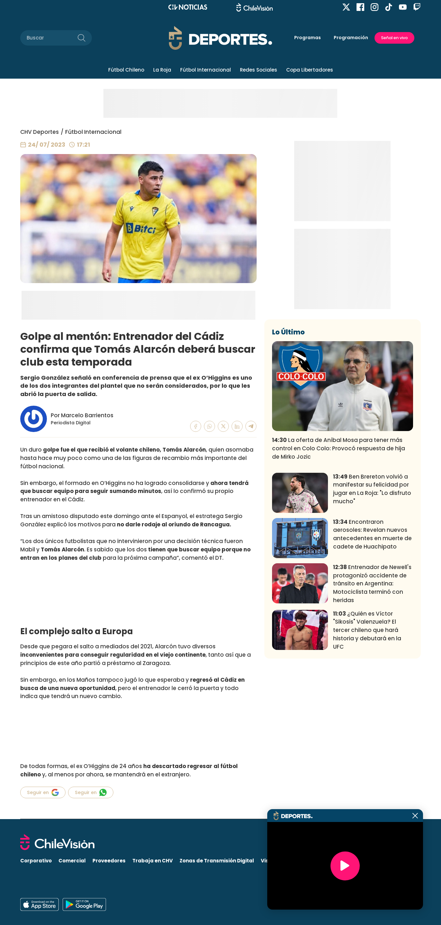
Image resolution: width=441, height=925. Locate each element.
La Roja (162, 69)
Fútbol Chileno (126, 69)
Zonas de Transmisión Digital (217, 860)
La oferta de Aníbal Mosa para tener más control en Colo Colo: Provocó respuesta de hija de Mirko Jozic (338, 543)
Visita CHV (274, 860)
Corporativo (36, 860)
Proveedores (109, 860)
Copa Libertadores (309, 69)
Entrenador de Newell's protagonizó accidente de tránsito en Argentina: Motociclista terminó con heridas (372, 678)
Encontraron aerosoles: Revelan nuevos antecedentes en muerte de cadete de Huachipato (372, 629)
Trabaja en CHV (152, 860)
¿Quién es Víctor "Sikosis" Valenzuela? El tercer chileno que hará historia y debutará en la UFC (367, 725)
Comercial (72, 860)
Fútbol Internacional (205, 69)
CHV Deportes (39, 132)
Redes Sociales (258, 69)
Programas (307, 37)
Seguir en (43, 792)
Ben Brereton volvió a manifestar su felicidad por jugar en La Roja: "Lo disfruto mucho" (372, 584)
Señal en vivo (394, 38)
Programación (351, 37)
